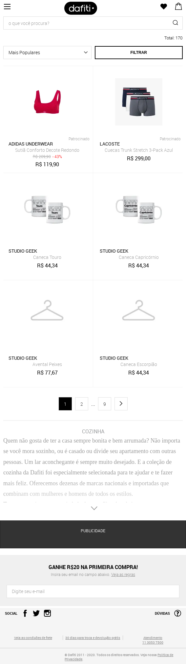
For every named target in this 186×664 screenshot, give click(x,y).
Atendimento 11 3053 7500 (152, 640)
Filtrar (139, 52)
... (93, 404)
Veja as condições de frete (33, 637)
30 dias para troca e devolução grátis (92, 637)
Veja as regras (123, 574)
